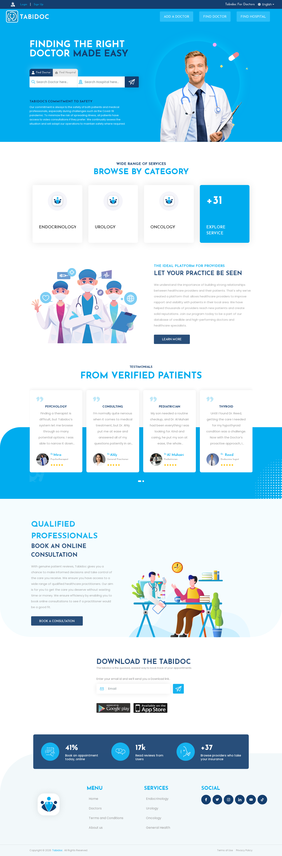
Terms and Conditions (106, 818)
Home (93, 799)
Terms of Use (225, 850)
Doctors (95, 808)
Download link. (154, 681)
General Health (158, 828)
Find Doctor (215, 16)
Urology (152, 808)
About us (96, 828)
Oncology (153, 818)
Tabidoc (57, 850)
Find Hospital (253, 16)
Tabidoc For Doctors (240, 4)
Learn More (183, 326)
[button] (139, 481)
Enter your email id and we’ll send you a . (137, 681)
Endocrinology (157, 799)
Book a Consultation (65, 605)
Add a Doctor (176, 16)
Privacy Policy (244, 850)
